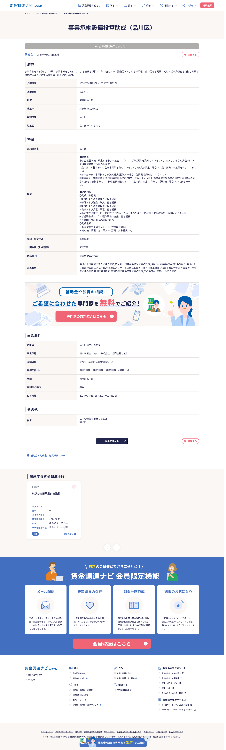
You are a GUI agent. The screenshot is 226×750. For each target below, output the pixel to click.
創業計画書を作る (124, 673)
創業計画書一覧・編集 (126, 678)
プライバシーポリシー (64, 731)
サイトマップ (109, 731)
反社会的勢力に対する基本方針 (129, 731)
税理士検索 (166, 688)
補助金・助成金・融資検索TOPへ (47, 455)
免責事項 (78, 731)
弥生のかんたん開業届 (170, 678)
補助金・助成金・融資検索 (46, 13)
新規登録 (207, 5)
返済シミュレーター (80, 699)
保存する (192, 54)
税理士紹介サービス (169, 683)
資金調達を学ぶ (79, 673)
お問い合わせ (161, 731)
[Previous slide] (107, 547)
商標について (149, 731)
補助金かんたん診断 (80, 694)
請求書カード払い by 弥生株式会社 (175, 704)
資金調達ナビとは (89, 5)
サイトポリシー (47, 731)
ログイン (191, 5)
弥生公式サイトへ (176, 731)
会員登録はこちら (120, 643)
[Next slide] (116, 547)
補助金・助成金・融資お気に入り (86, 704)
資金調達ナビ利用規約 (93, 731)
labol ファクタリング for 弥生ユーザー (177, 709)
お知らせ (31, 679)
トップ (27, 13)
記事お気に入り (79, 678)
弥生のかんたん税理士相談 (172, 693)
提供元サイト (112, 441)
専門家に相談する (124, 690)
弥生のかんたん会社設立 (171, 673)
